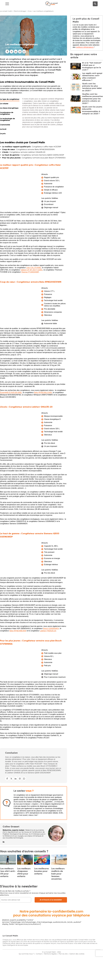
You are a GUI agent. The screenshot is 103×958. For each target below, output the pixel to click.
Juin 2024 (8, 47)
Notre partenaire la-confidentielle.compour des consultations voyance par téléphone (51, 913)
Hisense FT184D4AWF (30, 272)
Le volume (4, 104)
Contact (39, 954)
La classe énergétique (9, 108)
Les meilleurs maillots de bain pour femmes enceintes (58, 873)
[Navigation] (17, 4)
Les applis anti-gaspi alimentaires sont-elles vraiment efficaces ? (92, 76)
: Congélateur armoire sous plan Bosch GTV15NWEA (33, 158)
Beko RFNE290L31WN (43, 392)
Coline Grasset (11, 826)
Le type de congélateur (9, 99)
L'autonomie (5, 125)
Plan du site (63, 954)
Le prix (3, 133)
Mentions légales (50, 954)
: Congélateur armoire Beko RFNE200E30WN (28, 149)
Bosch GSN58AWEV (51, 628)
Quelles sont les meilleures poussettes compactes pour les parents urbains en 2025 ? (92, 98)
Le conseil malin (6, 11)
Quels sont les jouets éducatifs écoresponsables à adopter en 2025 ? (92, 110)
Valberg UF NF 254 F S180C (32, 270)
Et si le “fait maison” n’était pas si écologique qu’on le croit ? (92, 66)
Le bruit (3, 129)
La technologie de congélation (7, 119)
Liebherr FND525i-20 (48, 631)
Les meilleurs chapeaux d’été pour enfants (24, 872)
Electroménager (20, 11)
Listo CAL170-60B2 (33, 267)
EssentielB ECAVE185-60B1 (11, 392)
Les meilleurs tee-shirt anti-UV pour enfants (8, 872)
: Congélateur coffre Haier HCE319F (31, 147)
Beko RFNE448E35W (17, 631)
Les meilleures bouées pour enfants (41, 871)
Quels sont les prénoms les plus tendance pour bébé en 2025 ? (92, 87)
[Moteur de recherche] (95, 3)
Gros (29, 11)
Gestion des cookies (76, 954)
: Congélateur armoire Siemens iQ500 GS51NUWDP (33, 155)
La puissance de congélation (6, 113)
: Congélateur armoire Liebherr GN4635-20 (23, 152)
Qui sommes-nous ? (26, 954)
